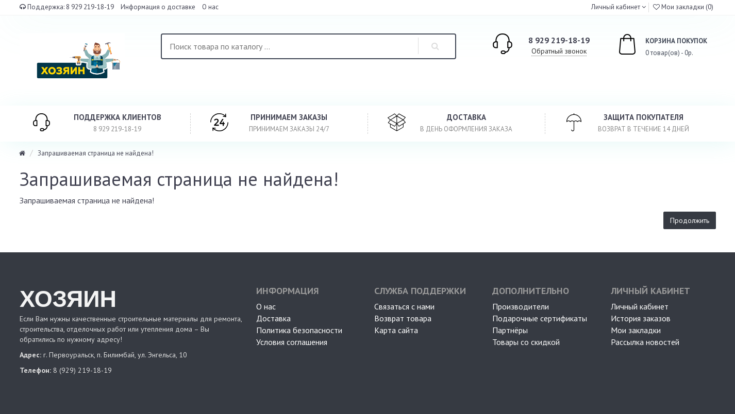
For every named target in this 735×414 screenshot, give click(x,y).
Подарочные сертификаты (539, 318)
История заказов (641, 318)
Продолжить (689, 220)
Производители (520, 306)
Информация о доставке (158, 7)
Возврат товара (402, 318)
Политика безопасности (299, 330)
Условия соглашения (291, 342)
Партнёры (510, 330)
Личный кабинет (640, 306)
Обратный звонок (559, 51)
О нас (210, 7)
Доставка (273, 318)
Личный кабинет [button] (615, 7)
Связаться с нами (404, 306)
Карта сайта (396, 330)
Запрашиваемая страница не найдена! (96, 153)
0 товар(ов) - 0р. (651, 46)
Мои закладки (636, 330)
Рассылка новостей (645, 342)
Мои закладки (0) (683, 7)
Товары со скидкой (526, 342)
